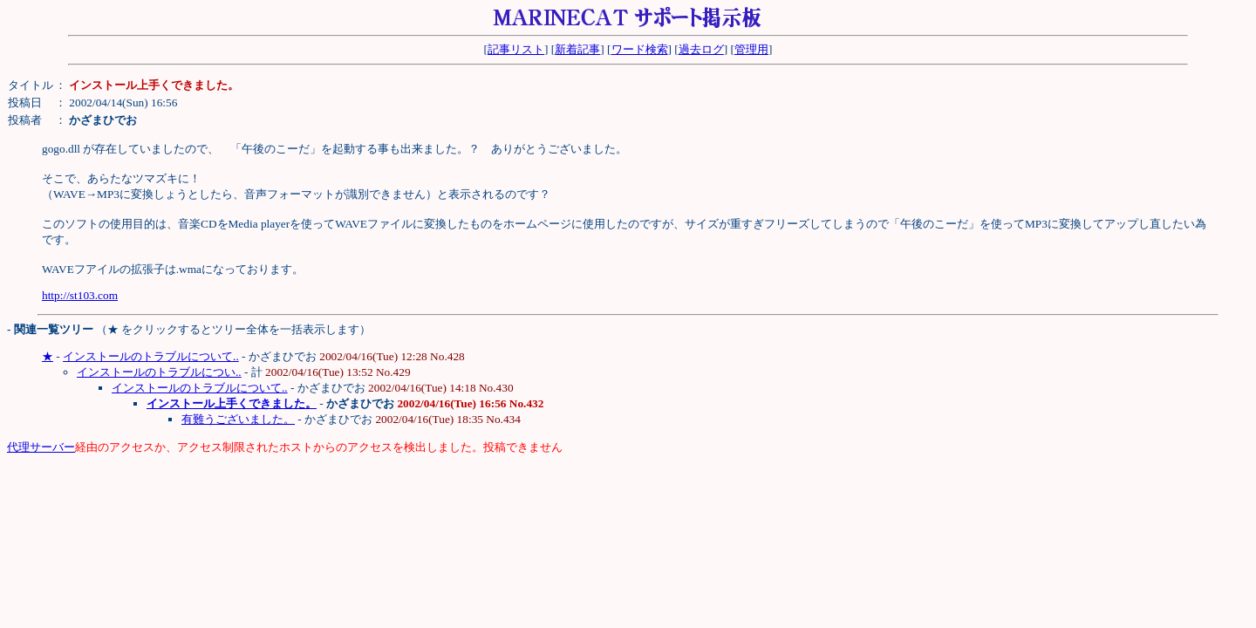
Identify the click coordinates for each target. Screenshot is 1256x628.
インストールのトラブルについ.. (159, 372)
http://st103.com (80, 295)
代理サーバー (41, 447)
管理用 (751, 49)
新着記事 (577, 49)
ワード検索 (639, 49)
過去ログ (701, 49)
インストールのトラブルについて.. (151, 356)
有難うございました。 (238, 419)
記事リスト (516, 49)
